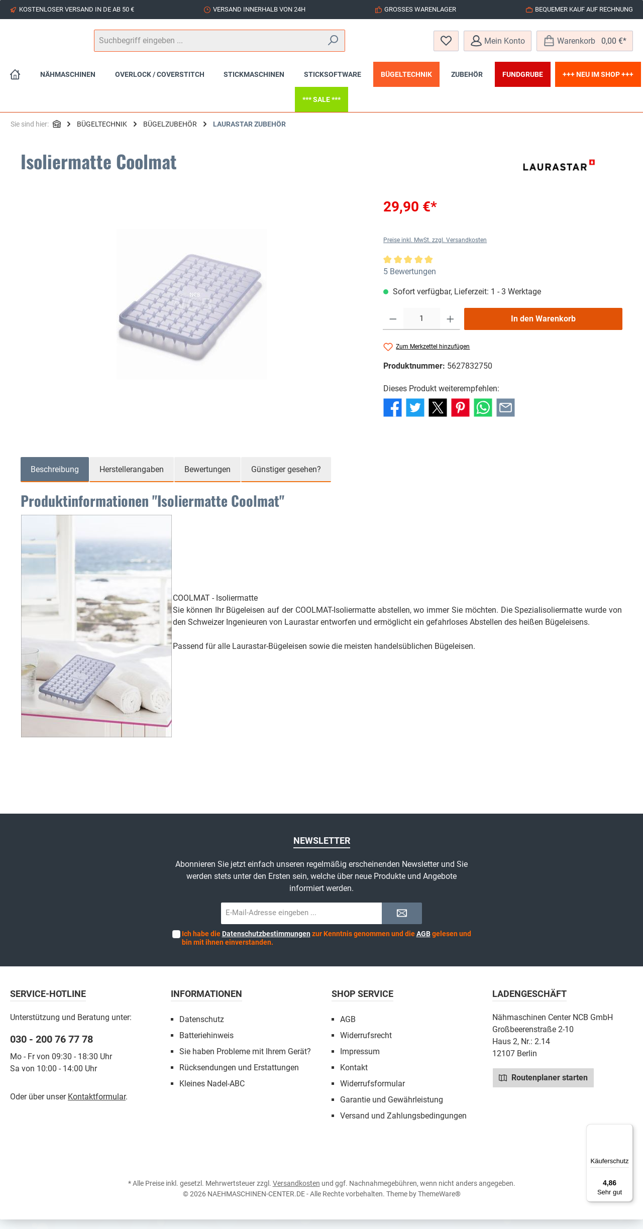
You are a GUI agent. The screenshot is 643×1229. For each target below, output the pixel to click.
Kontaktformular (97, 1106)
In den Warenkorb (543, 328)
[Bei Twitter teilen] (415, 416)
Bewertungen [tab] (207, 479)
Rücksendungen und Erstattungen (239, 1077)
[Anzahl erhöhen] (450, 328)
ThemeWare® (439, 1203)
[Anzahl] (422, 328)
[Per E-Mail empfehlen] (505, 416)
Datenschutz (201, 1029)
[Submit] (402, 923)
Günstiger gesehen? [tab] (286, 479)
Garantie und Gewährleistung (391, 1109)
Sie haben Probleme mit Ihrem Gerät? (245, 1061)
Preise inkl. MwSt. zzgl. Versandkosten (435, 249)
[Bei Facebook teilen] (392, 416)
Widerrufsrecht (366, 1045)
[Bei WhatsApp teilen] (483, 416)
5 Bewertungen (409, 281)
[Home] (15, 83)
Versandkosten (296, 1193)
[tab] (55, 479)
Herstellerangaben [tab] (131, 479)
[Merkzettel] (446, 45)
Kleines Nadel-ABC (212, 1093)
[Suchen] (396, 46)
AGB (423, 943)
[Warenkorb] (585, 45)
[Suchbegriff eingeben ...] (320, 46)
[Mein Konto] (497, 45)
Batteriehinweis (206, 1045)
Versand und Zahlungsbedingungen (403, 1125)
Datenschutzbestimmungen (266, 943)
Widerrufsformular (372, 1093)
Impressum (360, 1061)
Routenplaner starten (543, 1087)
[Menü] (627, 1130)
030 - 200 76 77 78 (51, 1049)
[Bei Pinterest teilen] (460, 416)
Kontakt (354, 1077)
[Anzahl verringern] (393, 328)
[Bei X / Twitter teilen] (437, 416)
